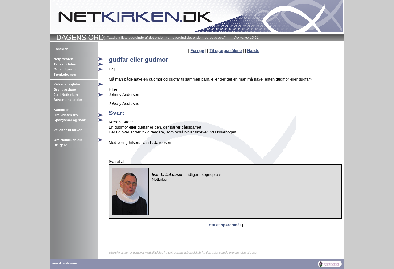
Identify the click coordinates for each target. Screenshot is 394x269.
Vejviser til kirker (68, 130)
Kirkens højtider (67, 84)
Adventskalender (68, 99)
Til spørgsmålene (225, 50)
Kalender (61, 110)
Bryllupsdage (65, 89)
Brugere (60, 145)
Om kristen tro (66, 115)
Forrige (197, 50)
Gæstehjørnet (65, 69)
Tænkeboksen (65, 74)
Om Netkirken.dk (68, 140)
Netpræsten (63, 59)
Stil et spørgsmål (225, 225)
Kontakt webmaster (65, 263)
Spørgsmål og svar (70, 120)
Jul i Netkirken (66, 95)
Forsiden (61, 49)
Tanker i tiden (65, 64)
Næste (253, 50)
